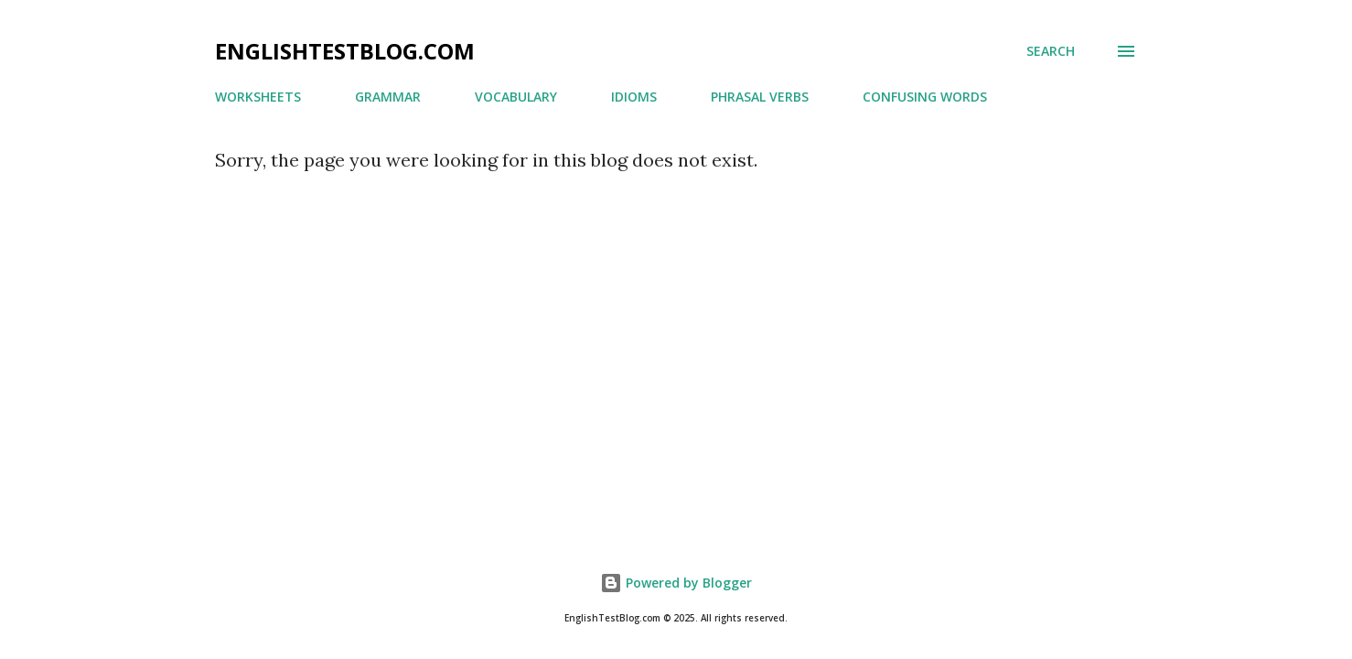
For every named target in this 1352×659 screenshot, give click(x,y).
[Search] (1050, 51)
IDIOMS (634, 96)
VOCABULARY (516, 96)
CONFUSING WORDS (925, 96)
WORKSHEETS (258, 96)
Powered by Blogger (676, 582)
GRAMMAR (388, 96)
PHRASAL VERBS (760, 96)
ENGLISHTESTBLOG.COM (345, 51)
